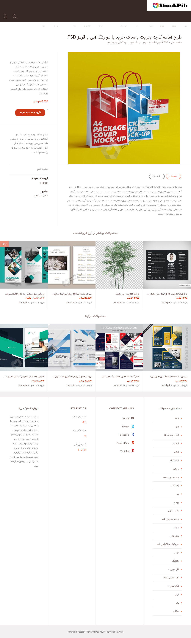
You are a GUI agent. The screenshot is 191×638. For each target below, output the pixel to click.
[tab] (173, 176)
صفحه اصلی (176, 42)
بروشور (137, 16)
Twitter (128, 427)
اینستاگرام (174, 460)
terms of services (115, 632)
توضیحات (173, 176)
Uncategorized (171, 435)
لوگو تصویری (173, 586)
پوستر (176, 502)
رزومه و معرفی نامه (170, 519)
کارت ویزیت (70, 16)
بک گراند (123, 16)
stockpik (44, 183)
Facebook (126, 435)
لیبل (56, 16)
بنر (110, 16)
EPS (174, 16)
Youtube (127, 451)
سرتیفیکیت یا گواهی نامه (168, 544)
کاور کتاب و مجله (171, 578)
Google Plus (125, 443)
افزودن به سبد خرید (30, 113)
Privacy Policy (99, 632)
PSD (162, 16)
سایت (176, 527)
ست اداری (38, 196)
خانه (185, 16)
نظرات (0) (157, 176)
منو (177, 603)
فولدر (99, 16)
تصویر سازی (173, 511)
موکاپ (43, 16)
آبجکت (176, 444)
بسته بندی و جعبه (171, 477)
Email (128, 418)
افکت (150, 16)
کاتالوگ (86, 16)
